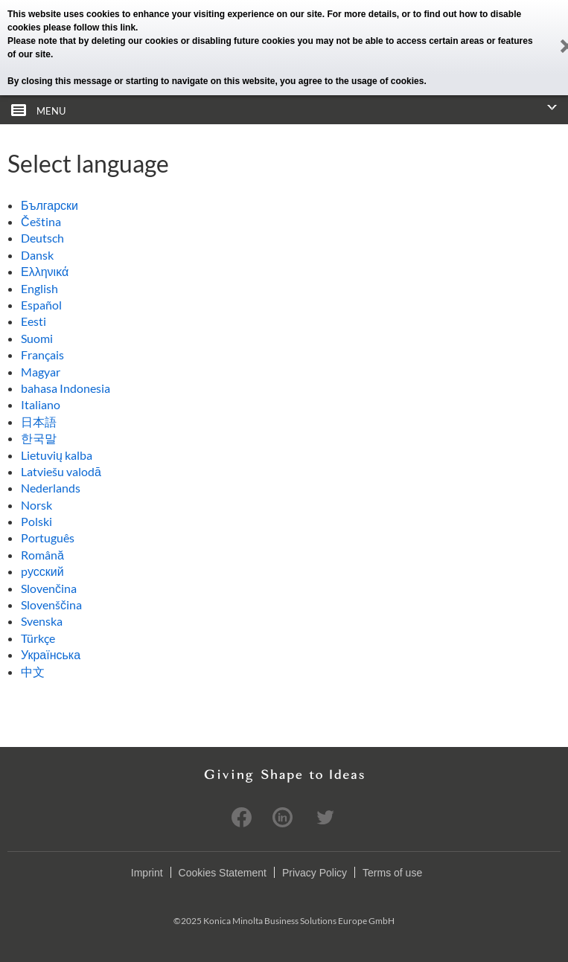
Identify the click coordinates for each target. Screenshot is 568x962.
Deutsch (42, 238)
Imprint (147, 873)
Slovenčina (49, 588)
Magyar (40, 372)
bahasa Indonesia (65, 388)
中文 (33, 671)
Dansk (37, 255)
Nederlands (50, 488)
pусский (42, 571)
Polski (36, 521)
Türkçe (38, 638)
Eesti (33, 321)
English (39, 288)
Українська (50, 654)
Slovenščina (51, 604)
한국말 (39, 438)
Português (47, 537)
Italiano (40, 404)
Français (42, 354)
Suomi (37, 338)
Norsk (36, 505)
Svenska (42, 621)
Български (49, 205)
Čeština (41, 221)
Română (42, 555)
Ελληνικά (44, 271)
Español (41, 305)
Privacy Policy (314, 873)
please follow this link (89, 27)
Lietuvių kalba (56, 455)
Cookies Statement (223, 873)
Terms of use (392, 873)
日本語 (39, 421)
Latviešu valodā (61, 471)
